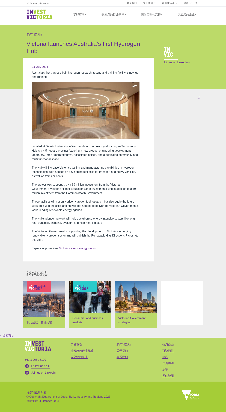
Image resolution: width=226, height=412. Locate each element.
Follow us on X (40, 366)
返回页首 (7, 335)
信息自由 (168, 344)
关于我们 (148, 3)
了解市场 (79, 14)
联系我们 (132, 3)
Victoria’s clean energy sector (77, 248)
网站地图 (168, 375)
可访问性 (168, 350)
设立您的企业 (186, 14)
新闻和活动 (168, 3)
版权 (165, 369)
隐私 (165, 356)
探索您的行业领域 (113, 14)
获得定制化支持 (151, 14)
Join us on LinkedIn (176, 62)
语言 (186, 3)
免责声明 (168, 363)
